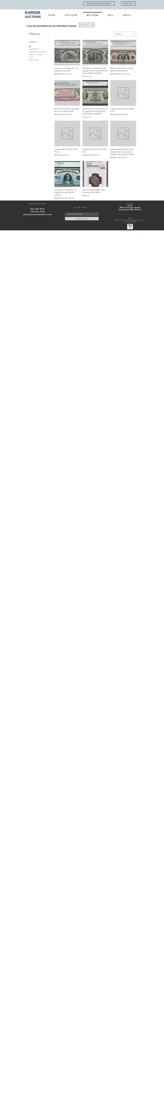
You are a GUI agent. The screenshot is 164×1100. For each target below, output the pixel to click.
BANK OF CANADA (36, 54)
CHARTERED (33, 49)
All (30, 46)
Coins (31, 57)
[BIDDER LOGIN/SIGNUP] (99, 3)
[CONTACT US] (86, 25)
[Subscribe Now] (82, 218)
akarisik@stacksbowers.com (37, 214)
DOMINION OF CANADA (38, 52)
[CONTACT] (128, 3)
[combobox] (125, 34)
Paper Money (34, 60)
